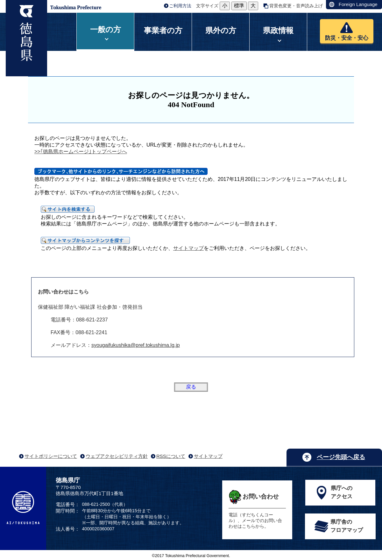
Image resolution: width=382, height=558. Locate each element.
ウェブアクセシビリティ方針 (117, 456)
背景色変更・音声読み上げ (296, 5)
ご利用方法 (180, 5)
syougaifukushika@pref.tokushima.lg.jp (135, 345)
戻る (191, 386)
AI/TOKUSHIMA (23, 508)
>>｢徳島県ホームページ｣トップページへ (80, 151)
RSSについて (170, 456)
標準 (239, 5)
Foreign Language (358, 4)
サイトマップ (188, 248)
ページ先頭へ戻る (341, 457)
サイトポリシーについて (51, 456)
